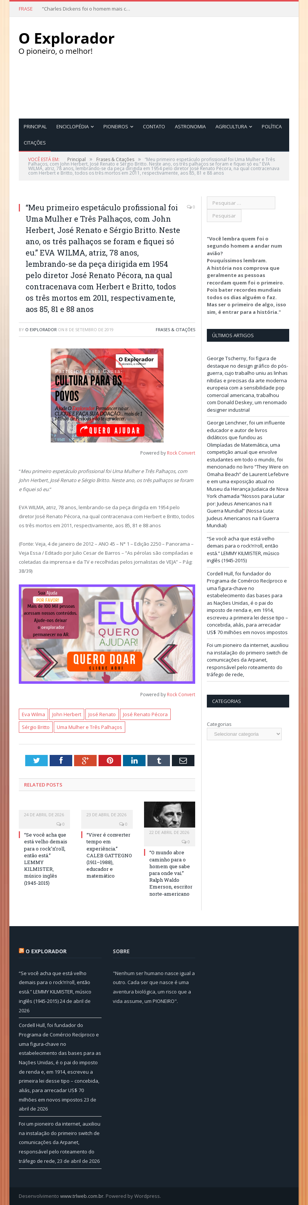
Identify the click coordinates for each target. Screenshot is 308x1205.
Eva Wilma (33, 714)
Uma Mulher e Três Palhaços (89, 727)
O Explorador (41, 329)
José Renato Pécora (145, 714)
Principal (35, 126)
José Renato (102, 714)
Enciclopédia (72, 126)
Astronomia (190, 126)
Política (272, 126)
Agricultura (231, 126)
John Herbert (66, 714)
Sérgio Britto (36, 727)
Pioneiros (115, 126)
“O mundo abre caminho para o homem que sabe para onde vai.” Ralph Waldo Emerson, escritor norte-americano (171, 873)
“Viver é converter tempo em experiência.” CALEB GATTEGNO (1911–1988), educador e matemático (109, 855)
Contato (154, 126)
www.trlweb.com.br (81, 1196)
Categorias (219, 724)
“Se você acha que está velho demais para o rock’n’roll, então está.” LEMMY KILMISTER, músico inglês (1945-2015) (243, 549)
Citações (35, 142)
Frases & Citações (175, 329)
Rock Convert (181, 453)
